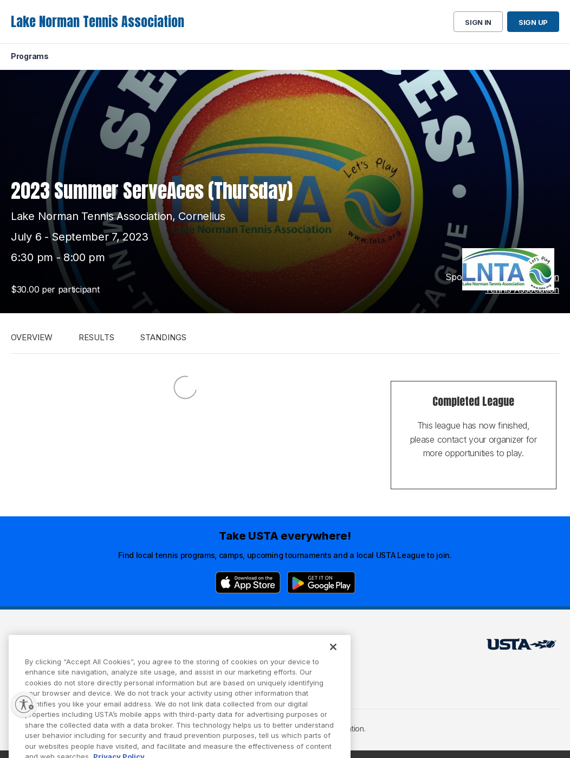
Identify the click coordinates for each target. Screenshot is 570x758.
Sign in (478, 22)
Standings (163, 337)
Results (96, 337)
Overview (32, 337)
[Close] (333, 656)
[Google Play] (321, 582)
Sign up (533, 22)
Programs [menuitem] (30, 56)
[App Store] (248, 582)
